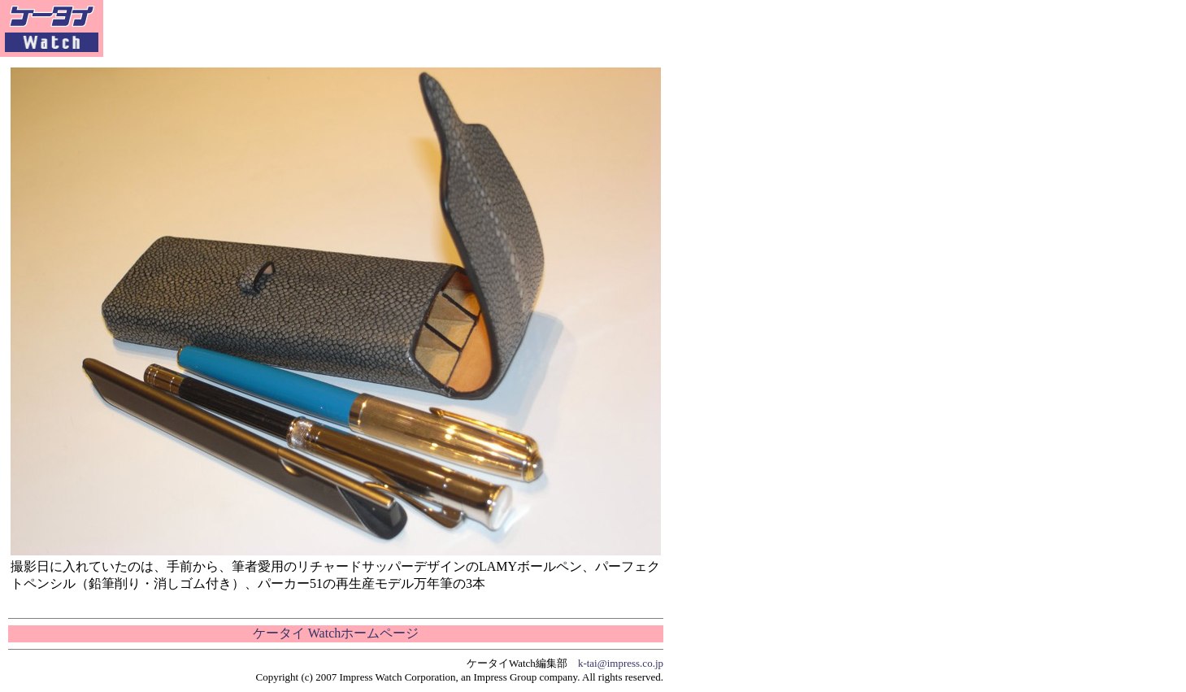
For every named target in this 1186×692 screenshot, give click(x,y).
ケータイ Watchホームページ (336, 633)
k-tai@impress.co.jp (620, 663)
